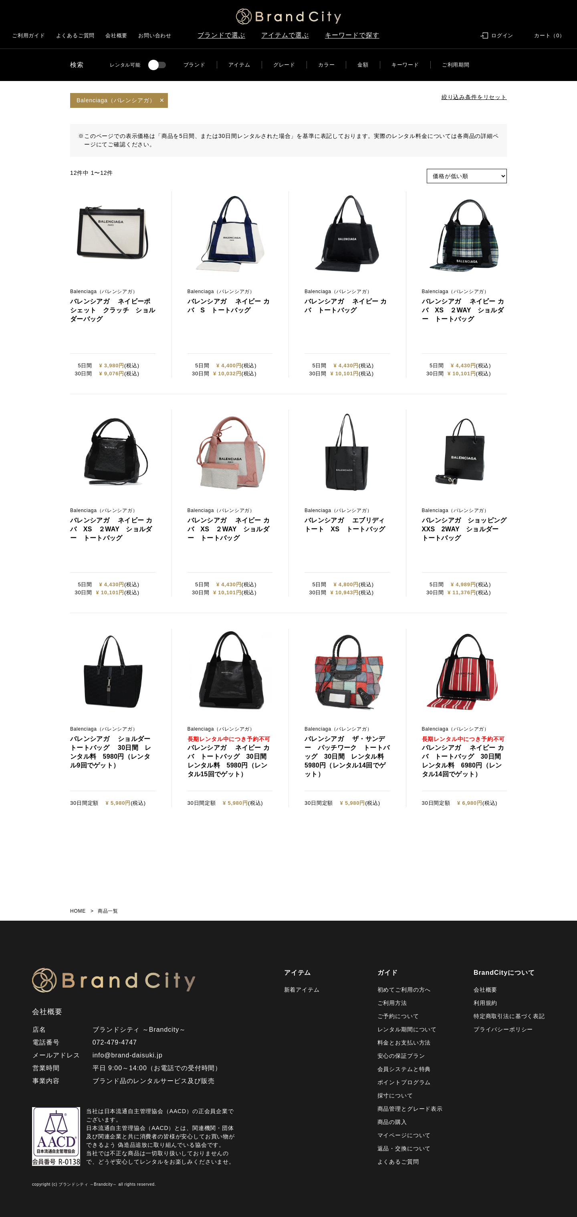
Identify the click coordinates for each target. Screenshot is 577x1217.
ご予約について (398, 1016)
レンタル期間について (407, 1029)
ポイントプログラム (404, 1082)
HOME (78, 911)
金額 (363, 65)
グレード (284, 65)
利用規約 (485, 1003)
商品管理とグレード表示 (410, 1109)
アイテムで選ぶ (285, 35)
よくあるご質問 (75, 35)
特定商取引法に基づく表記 (509, 1016)
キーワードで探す (352, 35)
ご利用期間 (456, 65)
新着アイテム (302, 989)
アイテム (239, 65)
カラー (326, 65)
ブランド (195, 65)
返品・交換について (404, 1148)
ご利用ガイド (28, 35)
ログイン (502, 35)
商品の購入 (392, 1122)
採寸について (395, 1095)
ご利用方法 (392, 1003)
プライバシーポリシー (503, 1029)
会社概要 (116, 35)
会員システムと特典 (404, 1069)
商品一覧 (108, 911)
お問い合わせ (154, 35)
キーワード (405, 65)
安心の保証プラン (401, 1056)
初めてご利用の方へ (404, 989)
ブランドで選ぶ (221, 35)
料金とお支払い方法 (404, 1042)
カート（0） (549, 35)
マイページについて (404, 1135)
